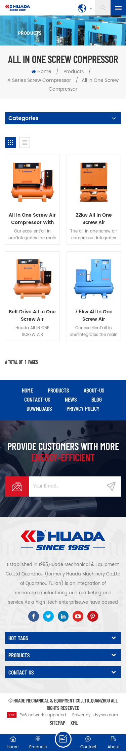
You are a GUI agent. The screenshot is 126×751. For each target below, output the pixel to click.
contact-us (37, 399)
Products (74, 71)
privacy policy (83, 408)
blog (96, 399)
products (58, 390)
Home (41, 71)
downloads (39, 408)
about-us (94, 390)
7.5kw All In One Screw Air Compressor (94, 315)
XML (74, 722)
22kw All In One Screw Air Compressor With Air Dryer (93, 219)
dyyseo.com (105, 715)
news (71, 399)
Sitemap (57, 722)
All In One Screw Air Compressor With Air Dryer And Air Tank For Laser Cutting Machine (32, 219)
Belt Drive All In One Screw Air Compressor (32, 315)
